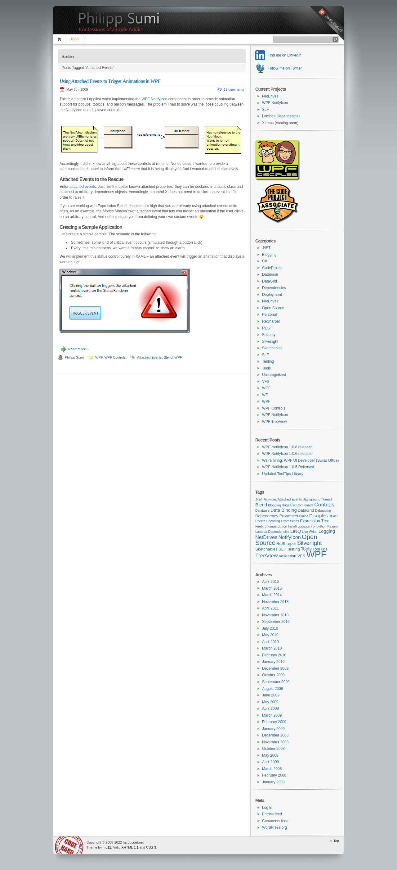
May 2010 (270, 635)
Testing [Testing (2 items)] (293, 549)
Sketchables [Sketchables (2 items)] (266, 549)
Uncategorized (274, 375)
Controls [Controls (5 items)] (324, 504)
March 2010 (272, 648)
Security (268, 335)
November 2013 (275, 602)
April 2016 (270, 581)
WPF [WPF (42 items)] (316, 554)
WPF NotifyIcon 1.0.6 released (287, 453)
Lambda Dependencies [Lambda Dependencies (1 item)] (272, 531)
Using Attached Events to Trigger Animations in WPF (110, 81)
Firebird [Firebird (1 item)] (260, 526)
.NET (266, 248)
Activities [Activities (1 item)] (270, 499)
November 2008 (275, 742)
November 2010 (275, 615)
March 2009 (272, 715)
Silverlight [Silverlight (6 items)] (309, 543)
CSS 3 (151, 847)
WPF (98, 357)
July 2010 (270, 628)
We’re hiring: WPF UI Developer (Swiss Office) (300, 460)
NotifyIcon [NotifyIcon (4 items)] (289, 537)
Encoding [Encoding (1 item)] (273, 521)
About (74, 39)
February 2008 (274, 775)
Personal (269, 314)
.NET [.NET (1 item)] (259, 499)
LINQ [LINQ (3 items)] (295, 531)
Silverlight (270, 341)
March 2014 (272, 595)
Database (270, 274)
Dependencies (274, 288)
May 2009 (270, 702)
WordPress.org (274, 827)
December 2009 (275, 668)
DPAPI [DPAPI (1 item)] (333, 516)
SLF (265, 109)
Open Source (273, 308)
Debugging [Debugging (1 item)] (323, 510)
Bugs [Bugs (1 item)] (285, 505)
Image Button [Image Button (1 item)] (277, 526)
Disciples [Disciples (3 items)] (318, 515)
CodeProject (272, 268)
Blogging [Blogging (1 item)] (274, 505)
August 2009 (272, 688)
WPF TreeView (274, 421)
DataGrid (269, 281)
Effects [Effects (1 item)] (260, 521)
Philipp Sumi (74, 357)
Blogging (269, 254)
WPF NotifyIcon (154, 99)
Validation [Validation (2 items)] (288, 556)
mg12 (107, 847)
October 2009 (273, 675)
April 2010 (270, 642)
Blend (168, 357)
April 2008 (270, 762)
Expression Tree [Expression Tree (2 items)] (314, 521)
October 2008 (273, 748)
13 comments (234, 89)
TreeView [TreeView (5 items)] (266, 555)
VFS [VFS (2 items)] (301, 556)
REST (267, 328)
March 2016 (272, 588)
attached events (82, 186)
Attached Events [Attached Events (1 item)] (290, 499)
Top (336, 841)
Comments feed (275, 821)
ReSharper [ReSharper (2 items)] (286, 543)
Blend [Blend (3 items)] (261, 504)
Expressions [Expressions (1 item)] (290, 521)
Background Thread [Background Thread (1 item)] (317, 499)
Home (60, 39)
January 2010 (273, 661)
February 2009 (274, 722)
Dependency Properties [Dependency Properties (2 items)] (276, 516)
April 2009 (270, 708)
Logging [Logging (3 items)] (327, 531)
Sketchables (272, 348)
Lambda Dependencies (281, 116)
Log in (267, 807)
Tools (266, 368)
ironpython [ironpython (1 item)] (319, 526)
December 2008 (275, 735)
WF (265, 395)
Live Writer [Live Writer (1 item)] (310, 531)
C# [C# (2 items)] (293, 505)
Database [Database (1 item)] (262, 510)
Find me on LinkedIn (284, 55)
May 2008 (270, 755)
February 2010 (274, 655)
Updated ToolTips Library (282, 474)
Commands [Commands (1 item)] (305, 505)
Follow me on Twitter (285, 68)
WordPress (69, 845)
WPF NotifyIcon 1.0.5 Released (288, 467)
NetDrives (270, 96)
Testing (268, 361)
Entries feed (272, 814)
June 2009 (270, 695)
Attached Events (149, 357)
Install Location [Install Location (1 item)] (299, 526)
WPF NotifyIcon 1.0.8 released (287, 447)
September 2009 (276, 682)
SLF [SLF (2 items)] (282, 549)
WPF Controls (115, 357)
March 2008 (272, 769)
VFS (265, 381)
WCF (266, 388)
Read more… (78, 349)
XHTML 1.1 (129, 847)
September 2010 (276, 621)
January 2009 (273, 729)
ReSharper (271, 321)
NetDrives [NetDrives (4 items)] (266, 537)
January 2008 (273, 782)
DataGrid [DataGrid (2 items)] (306, 510)
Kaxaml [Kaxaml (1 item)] (332, 526)
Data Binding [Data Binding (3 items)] (283, 510)
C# (264, 261)
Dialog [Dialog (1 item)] (303, 516)
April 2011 (270, 608)
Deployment (272, 294)
